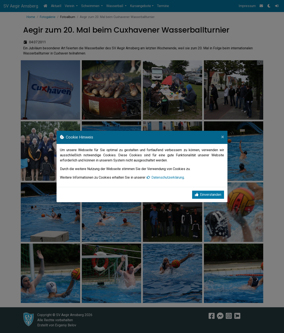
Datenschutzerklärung (165, 177)
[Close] (222, 137)
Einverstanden (208, 195)
